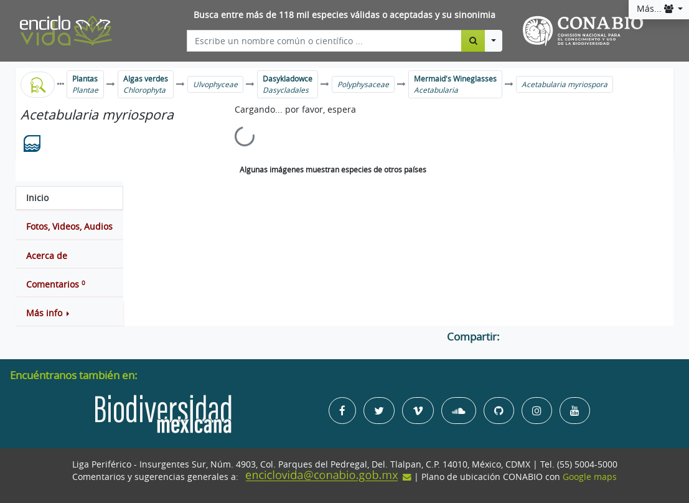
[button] (69, 313)
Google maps (590, 476)
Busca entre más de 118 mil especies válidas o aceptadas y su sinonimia (344, 15)
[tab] (69, 198)
